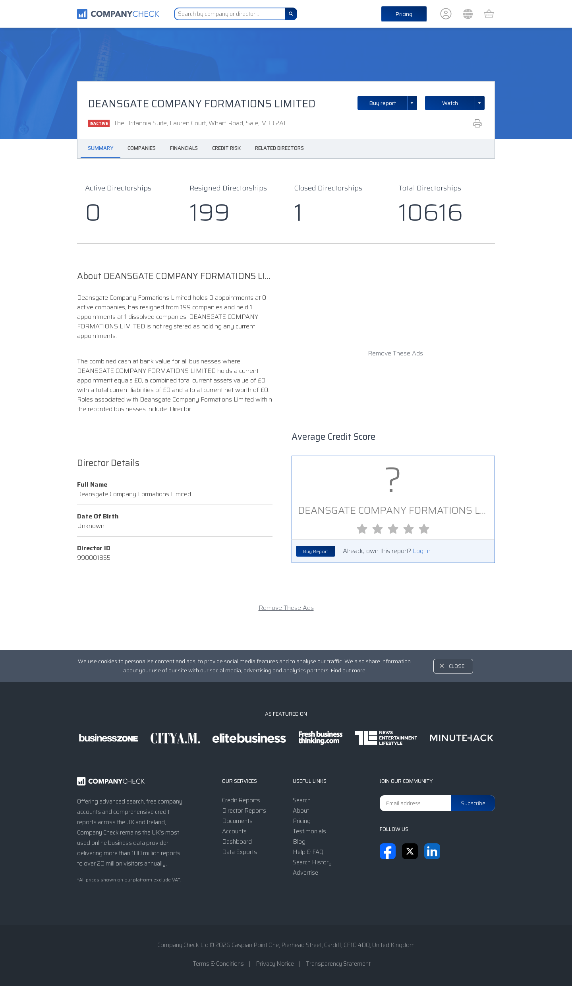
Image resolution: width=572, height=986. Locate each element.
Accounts (234, 831)
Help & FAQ (308, 852)
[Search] (291, 14)
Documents (237, 821)
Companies (142, 148)
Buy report (393, 103)
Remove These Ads (395, 353)
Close (457, 666)
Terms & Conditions (218, 964)
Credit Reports (241, 800)
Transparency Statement (338, 964)
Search (302, 800)
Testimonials (309, 831)
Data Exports (239, 852)
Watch (450, 103)
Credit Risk (226, 148)
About (301, 810)
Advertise (305, 872)
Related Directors (279, 148)
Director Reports (244, 810)
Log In (422, 551)
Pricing (404, 14)
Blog (299, 841)
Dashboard (237, 841)
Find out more (348, 670)
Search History (312, 862)
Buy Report (315, 551)
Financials (184, 148)
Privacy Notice (275, 964)
